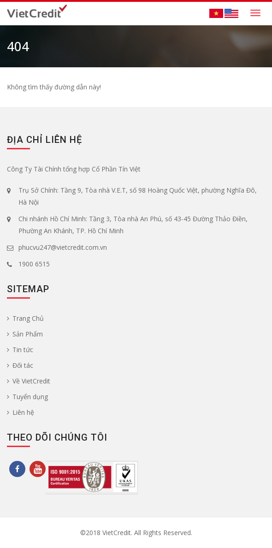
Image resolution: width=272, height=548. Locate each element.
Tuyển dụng (27, 396)
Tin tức (20, 349)
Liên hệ (20, 412)
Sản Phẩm (25, 334)
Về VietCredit (28, 381)
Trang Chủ (25, 318)
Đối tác (20, 365)
